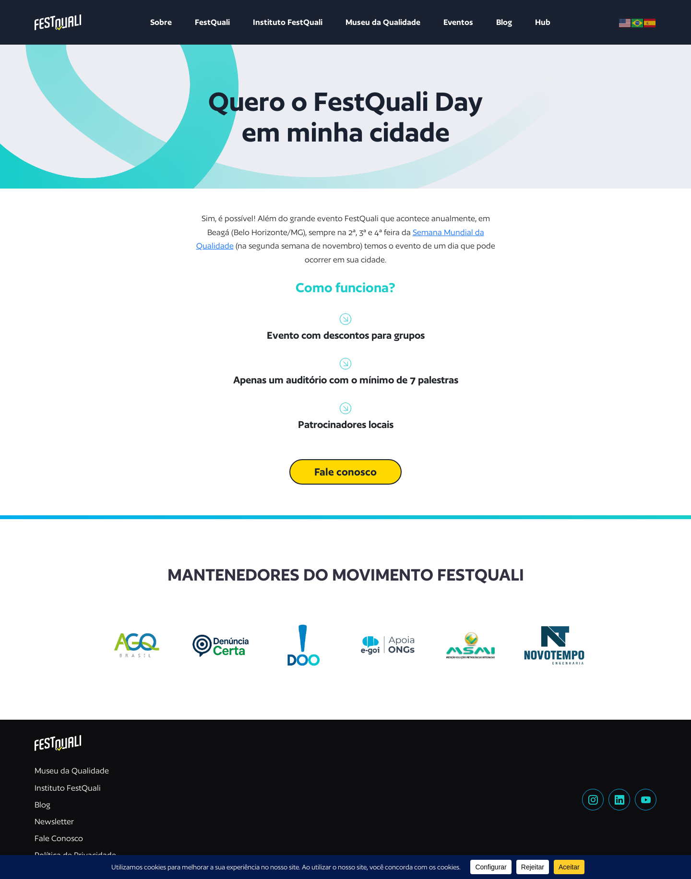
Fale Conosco (59, 838)
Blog (504, 22)
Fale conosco (345, 471)
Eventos (458, 22)
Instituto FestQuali (287, 22)
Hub (542, 22)
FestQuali (212, 22)
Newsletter (54, 821)
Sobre (161, 22)
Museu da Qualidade (383, 22)
